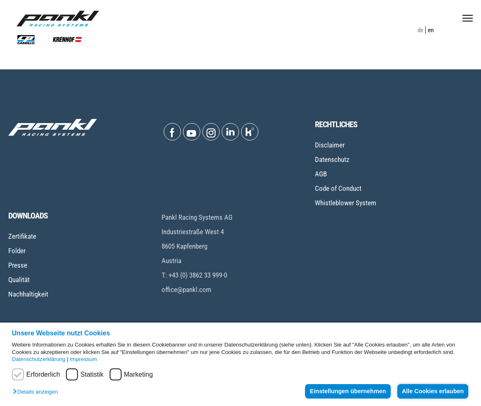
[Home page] (57, 18)
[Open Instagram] (211, 131)
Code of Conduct (338, 188)
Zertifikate (22, 236)
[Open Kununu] (249, 131)
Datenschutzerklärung (39, 359)
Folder (17, 251)
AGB (321, 174)
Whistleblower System (345, 203)
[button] (37, 392)
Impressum (83, 359)
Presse (17, 265)
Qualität (19, 279)
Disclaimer (330, 145)
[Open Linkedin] (230, 131)
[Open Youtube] (191, 131)
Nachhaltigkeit (28, 294)
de (420, 30)
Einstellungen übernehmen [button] (347, 391)
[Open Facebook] (172, 131)
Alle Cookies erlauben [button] (432, 391)
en (431, 30)
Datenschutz (332, 159)
